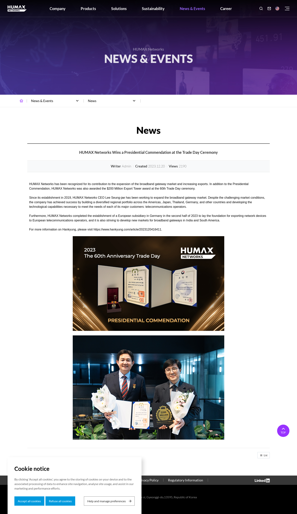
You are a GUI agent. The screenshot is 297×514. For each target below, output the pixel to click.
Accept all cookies (29, 501)
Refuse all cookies (60, 501)
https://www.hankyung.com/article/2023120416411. (128, 229)
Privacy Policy (148, 480)
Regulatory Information (185, 480)
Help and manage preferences (106, 501)
